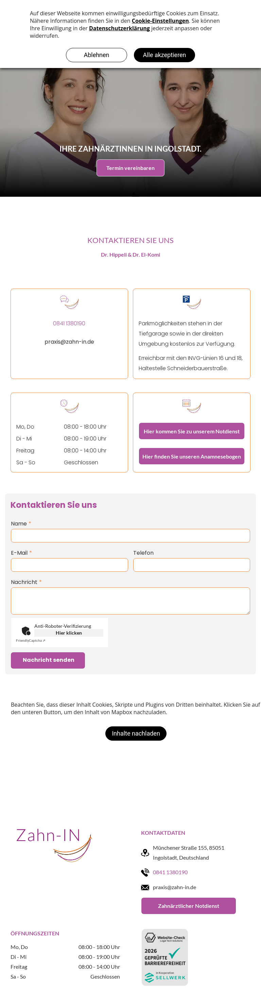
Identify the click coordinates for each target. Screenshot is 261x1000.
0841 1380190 (170, 872)
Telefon (143, 553)
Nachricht (24, 582)
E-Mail (19, 553)
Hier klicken (69, 633)
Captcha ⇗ (30, 640)
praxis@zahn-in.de (69, 342)
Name (19, 524)
